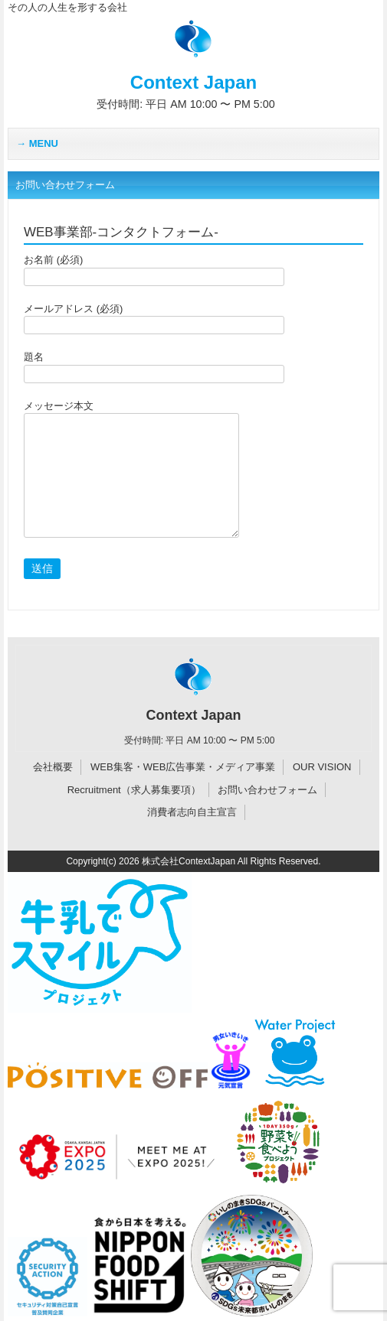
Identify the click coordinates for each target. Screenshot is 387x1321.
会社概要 (53, 767)
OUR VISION (322, 767)
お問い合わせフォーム (267, 790)
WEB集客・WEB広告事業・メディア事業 (182, 767)
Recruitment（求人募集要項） (134, 790)
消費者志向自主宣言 (192, 812)
